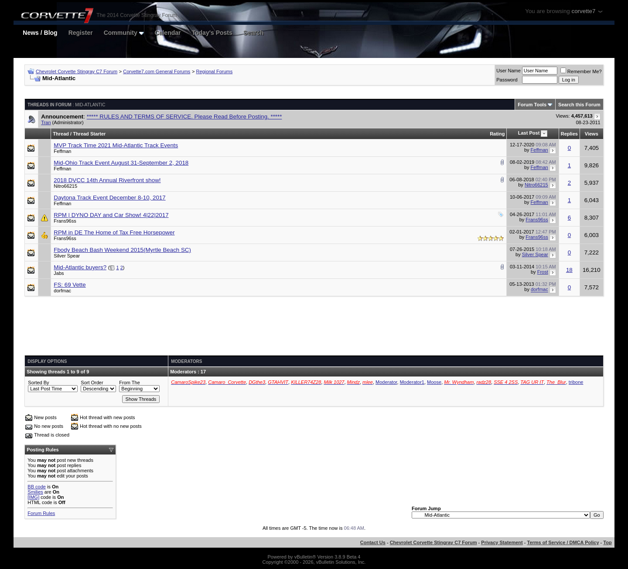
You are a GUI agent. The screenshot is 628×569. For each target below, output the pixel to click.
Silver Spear (67, 255)
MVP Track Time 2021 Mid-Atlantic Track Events (116, 145)
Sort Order (92, 382)
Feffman (62, 151)
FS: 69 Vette (69, 284)
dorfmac (62, 290)
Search (253, 32)
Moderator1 (412, 382)
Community (124, 32)
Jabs (59, 273)
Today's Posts (212, 32)
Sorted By (38, 382)
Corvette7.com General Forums (156, 71)
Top (607, 542)
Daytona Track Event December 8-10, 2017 (109, 197)
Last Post (529, 132)
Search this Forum (579, 104)
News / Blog (40, 32)
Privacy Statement (501, 542)
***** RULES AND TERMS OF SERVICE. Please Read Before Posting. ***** (184, 116)
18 (569, 270)
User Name (508, 70)
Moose (434, 382)
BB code (36, 486)
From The (129, 382)
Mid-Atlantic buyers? (80, 267)
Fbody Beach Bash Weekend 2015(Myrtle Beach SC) (122, 250)
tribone (576, 382)
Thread (61, 133)
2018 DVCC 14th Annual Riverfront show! (107, 180)
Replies (569, 133)
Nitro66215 (65, 186)
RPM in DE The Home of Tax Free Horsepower (114, 232)
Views (591, 133)
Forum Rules (41, 513)
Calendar (168, 32)
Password (506, 79)
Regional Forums (214, 71)
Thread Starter (89, 133)
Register (80, 32)
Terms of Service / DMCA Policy (563, 542)
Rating (497, 133)
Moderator (386, 382)
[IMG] (33, 497)
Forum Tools (532, 104)
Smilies (35, 491)
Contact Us (373, 542)
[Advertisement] (314, 329)
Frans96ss (65, 221)
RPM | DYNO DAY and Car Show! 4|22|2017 (111, 215)
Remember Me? (581, 71)
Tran (46, 122)
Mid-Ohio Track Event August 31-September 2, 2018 (121, 162)
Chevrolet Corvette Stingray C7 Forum (76, 71)
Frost (542, 271)
